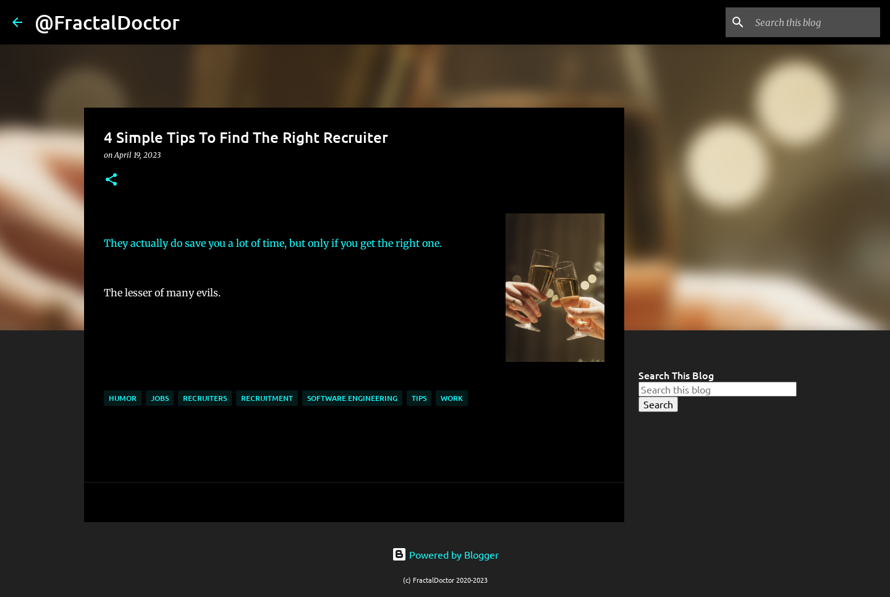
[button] (111, 180)
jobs (160, 398)
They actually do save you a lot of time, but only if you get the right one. (274, 243)
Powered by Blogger (445, 554)
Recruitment (267, 398)
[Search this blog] (815, 22)
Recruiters (205, 398)
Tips (419, 398)
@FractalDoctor (107, 22)
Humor (123, 398)
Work (452, 398)
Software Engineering (352, 398)
